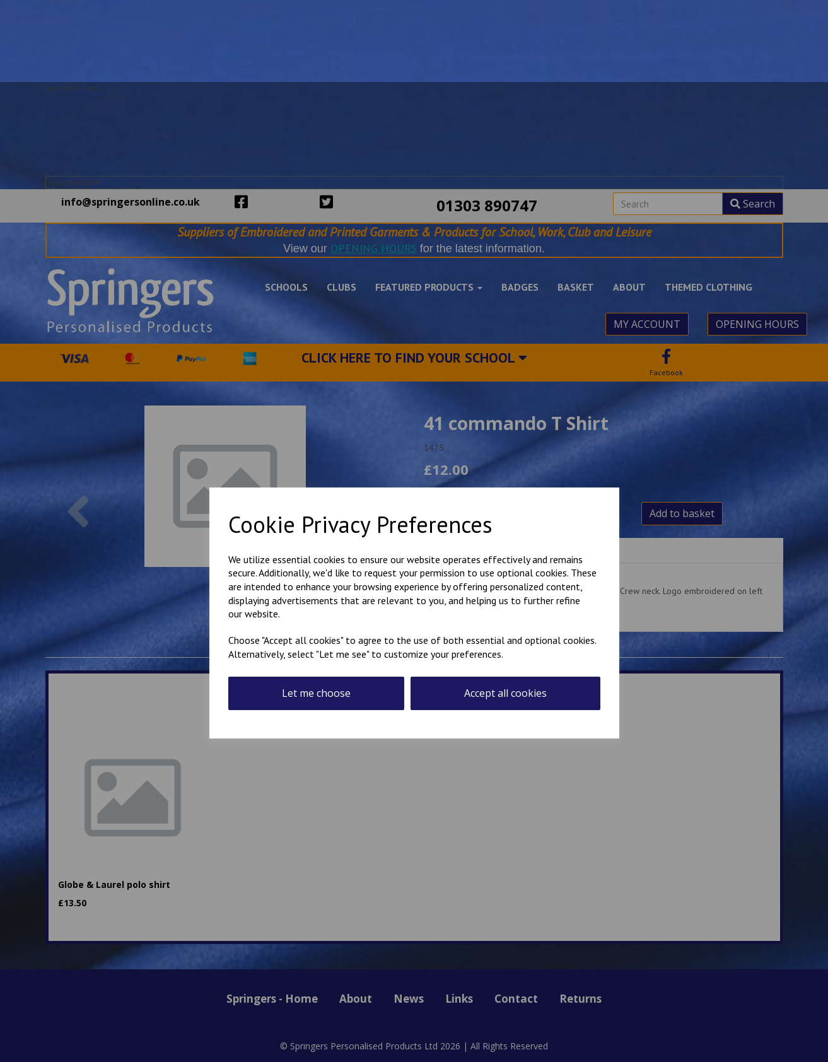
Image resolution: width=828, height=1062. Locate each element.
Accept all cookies (505, 693)
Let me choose (316, 693)
